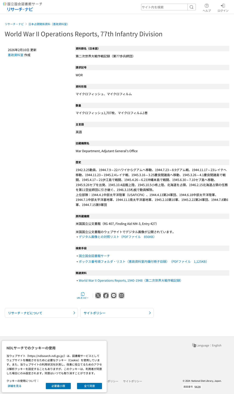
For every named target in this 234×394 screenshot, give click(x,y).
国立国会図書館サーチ (94, 255)
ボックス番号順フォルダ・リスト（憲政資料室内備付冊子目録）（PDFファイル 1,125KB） (144, 261)
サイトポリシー (132, 381)
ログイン (223, 7)
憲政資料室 (15, 54)
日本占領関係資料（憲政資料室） (48, 24)
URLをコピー (83, 295)
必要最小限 (58, 386)
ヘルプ (207, 7)
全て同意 (89, 386)
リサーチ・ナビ (14, 24)
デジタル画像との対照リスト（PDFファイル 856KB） (117, 236)
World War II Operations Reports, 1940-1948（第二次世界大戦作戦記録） (131, 280)
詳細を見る (14, 386)
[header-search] (168, 7)
